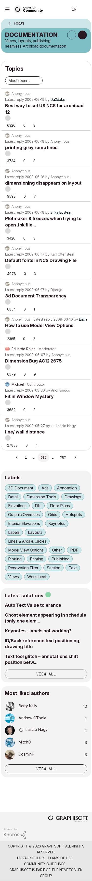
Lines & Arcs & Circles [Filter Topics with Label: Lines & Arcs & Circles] (27, 541)
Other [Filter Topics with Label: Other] (57, 550)
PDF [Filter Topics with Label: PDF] (74, 550)
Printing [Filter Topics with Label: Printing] (36, 558)
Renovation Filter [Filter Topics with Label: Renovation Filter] (23, 567)
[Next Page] (75, 457)
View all (46, 674)
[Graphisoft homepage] (68, 819)
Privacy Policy (30, 858)
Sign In (84, 9)
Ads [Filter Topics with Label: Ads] (45, 487)
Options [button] (84, 24)
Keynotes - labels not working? (38, 630)
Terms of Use (60, 858)
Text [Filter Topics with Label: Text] (73, 567)
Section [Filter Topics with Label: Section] (53, 567)
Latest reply (14, 99)
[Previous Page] (17, 457)
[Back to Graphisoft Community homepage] (29, 9)
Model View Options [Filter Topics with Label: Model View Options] (26, 550)
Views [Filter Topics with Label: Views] (13, 576)
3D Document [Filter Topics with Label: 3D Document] (20, 487)
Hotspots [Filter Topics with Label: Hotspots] (74, 514)
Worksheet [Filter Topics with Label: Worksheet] (36, 576)
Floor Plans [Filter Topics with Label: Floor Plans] (60, 505)
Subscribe (71, 35)
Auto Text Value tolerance (33, 605)
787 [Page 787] (63, 457)
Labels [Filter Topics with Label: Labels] (14, 532)
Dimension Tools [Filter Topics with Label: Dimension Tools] (41, 496)
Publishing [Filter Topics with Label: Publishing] (60, 558)
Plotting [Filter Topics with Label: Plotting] (15, 558)
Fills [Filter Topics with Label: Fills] (38, 505)
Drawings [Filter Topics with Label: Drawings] (73, 496)
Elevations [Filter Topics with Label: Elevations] (17, 505)
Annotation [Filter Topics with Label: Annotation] (67, 487)
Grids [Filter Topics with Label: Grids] (52, 514)
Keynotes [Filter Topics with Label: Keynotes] (56, 523)
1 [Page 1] (26, 457)
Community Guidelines (45, 864)
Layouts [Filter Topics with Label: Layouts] (35, 532)
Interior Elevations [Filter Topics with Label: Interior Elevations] (24, 523)
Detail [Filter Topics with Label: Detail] (13, 496)
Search (57, 9)
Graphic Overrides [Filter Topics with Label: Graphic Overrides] (24, 514)
